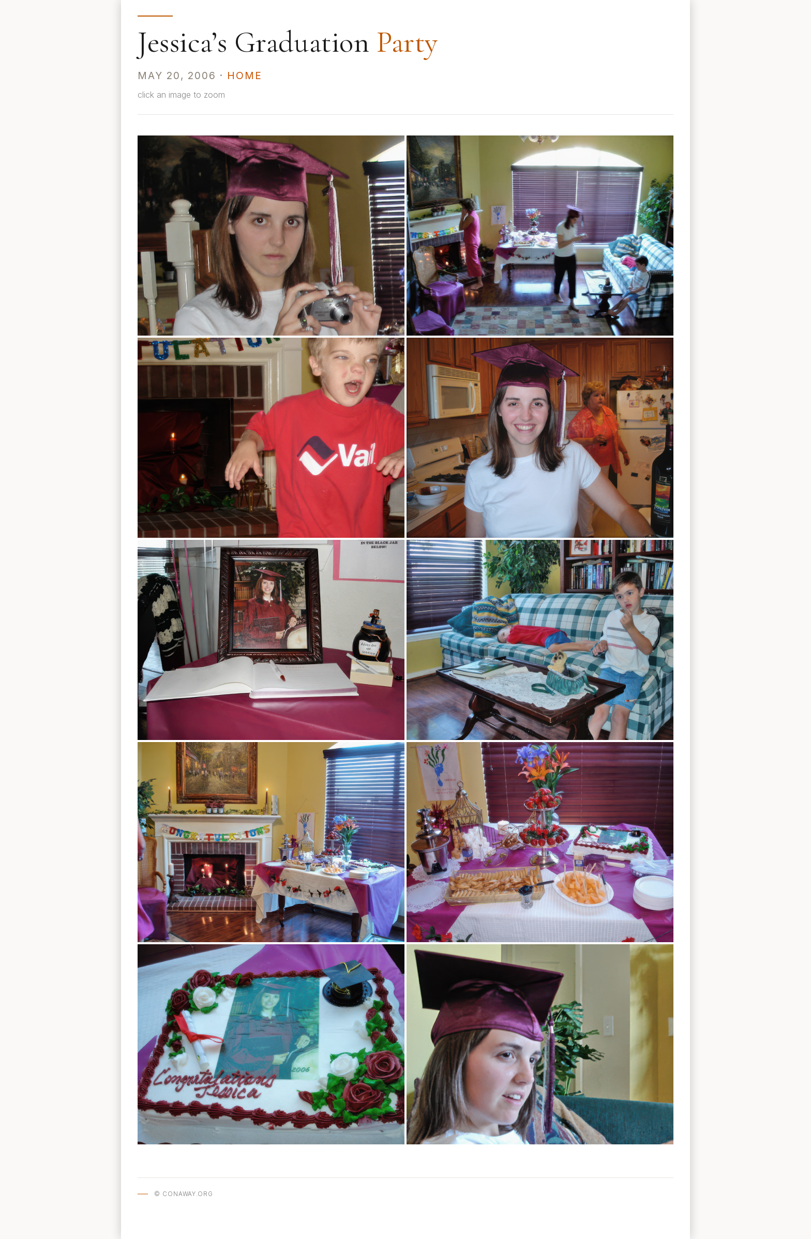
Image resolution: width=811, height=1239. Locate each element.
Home (244, 75)
